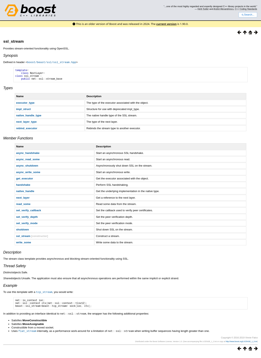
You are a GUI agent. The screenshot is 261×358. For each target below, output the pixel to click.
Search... (247, 14)
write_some (23, 244)
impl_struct (23, 111)
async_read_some (28, 161)
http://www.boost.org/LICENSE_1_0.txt (241, 345)
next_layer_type (26, 124)
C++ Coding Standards (246, 9)
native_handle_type (28, 117)
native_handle (25, 193)
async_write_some (28, 174)
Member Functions (18, 140)
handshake (23, 187)
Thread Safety (14, 268)
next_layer (23, 199)
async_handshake (28, 155)
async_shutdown (27, 167)
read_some (23, 206)
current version (166, 24)
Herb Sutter (203, 9)
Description (12, 254)
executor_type (25, 105)
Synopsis (10, 55)
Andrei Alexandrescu (223, 9)
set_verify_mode (27, 225)
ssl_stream (13, 41)
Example (10, 288)
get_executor (24, 180)
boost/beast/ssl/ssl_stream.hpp (51, 62)
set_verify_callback (28, 212)
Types (8, 90)
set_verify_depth (27, 219)
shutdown (22, 231)
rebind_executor (26, 130)
